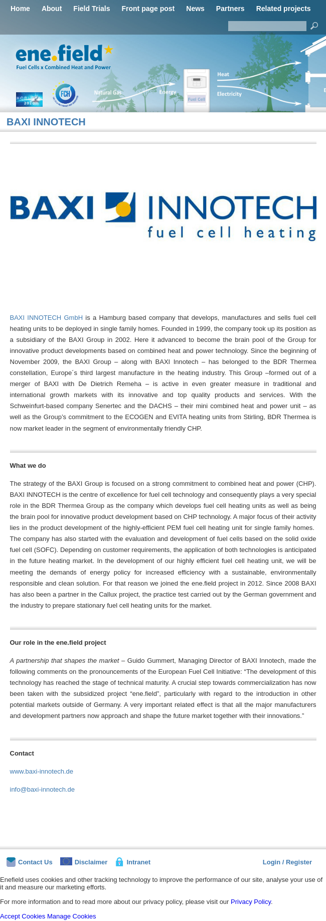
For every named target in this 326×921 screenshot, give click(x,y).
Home (20, 9)
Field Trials (91, 9)
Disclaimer (84, 861)
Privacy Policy (251, 901)
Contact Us (30, 862)
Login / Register (287, 862)
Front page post (148, 9)
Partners (230, 9)
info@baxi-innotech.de (42, 789)
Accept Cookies (22, 916)
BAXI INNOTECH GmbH (46, 317)
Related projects (283, 9)
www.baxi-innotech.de (41, 771)
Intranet (132, 861)
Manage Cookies (71, 916)
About (52, 9)
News (195, 9)
